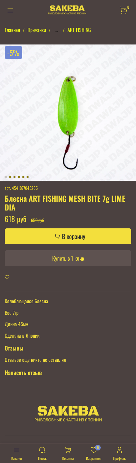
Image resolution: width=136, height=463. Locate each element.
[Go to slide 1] (6, 177)
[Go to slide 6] (27, 177)
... (56, 30)
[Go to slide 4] (19, 177)
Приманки (37, 30)
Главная (12, 30)
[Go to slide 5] (23, 177)
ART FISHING (79, 30)
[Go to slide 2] (10, 177)
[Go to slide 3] (14, 177)
